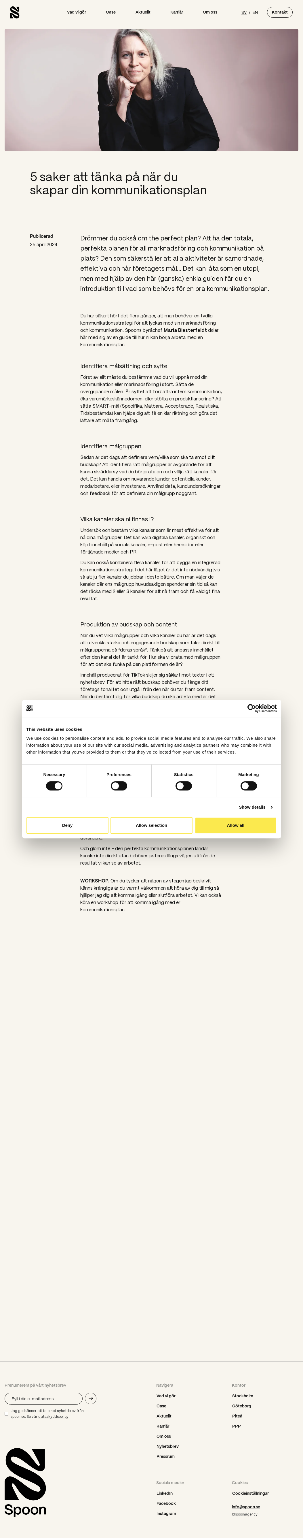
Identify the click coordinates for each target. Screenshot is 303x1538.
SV (244, 12)
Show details (252, 807)
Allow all (236, 825)
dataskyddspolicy (53, 1416)
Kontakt (280, 12)
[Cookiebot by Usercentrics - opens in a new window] (251, 708)
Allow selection (151, 825)
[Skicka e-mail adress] (90, 1398)
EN (255, 12)
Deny (67, 825)
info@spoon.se (246, 1506)
